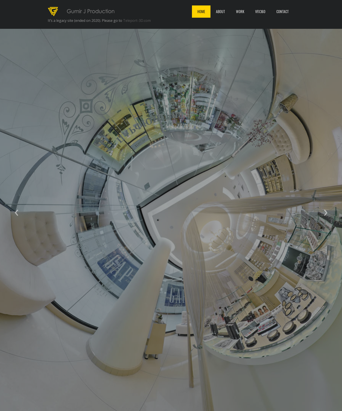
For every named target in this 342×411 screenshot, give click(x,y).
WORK (240, 11)
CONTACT (282, 11)
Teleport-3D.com (137, 20)
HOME (201, 11)
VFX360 (260, 11)
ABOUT (220, 11)
